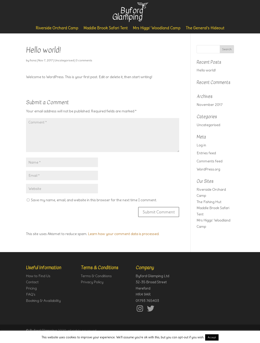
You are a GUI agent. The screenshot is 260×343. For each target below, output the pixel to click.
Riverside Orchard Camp (57, 28)
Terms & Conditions (96, 276)
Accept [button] (212, 337)
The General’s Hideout (205, 28)
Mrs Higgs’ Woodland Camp (156, 28)
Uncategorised (64, 60)
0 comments (84, 60)
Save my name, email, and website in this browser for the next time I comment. (94, 200)
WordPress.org (208, 169)
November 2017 (210, 104)
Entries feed (206, 153)
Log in (201, 145)
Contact (32, 282)
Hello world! (206, 70)
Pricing (31, 288)
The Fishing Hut (209, 201)
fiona (33, 60)
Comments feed (209, 161)
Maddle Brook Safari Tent (105, 28)
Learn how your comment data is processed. (123, 233)
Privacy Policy (92, 282)
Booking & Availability (43, 300)
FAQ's (30, 294)
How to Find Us (38, 276)
